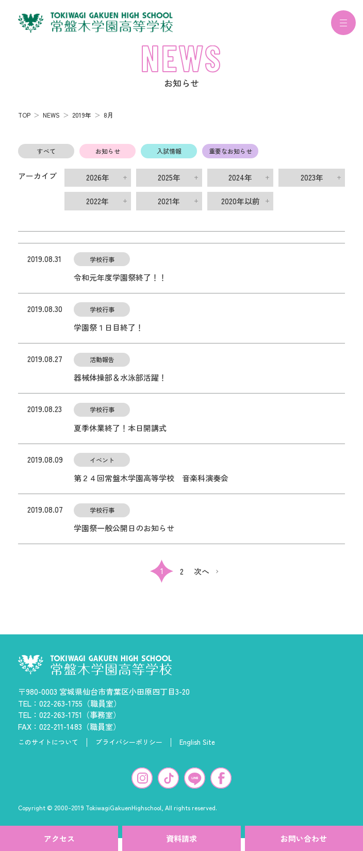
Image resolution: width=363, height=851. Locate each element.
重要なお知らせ (230, 157)
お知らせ (107, 157)
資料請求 (181, 838)
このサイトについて (48, 748)
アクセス (59, 838)
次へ (201, 577)
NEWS (51, 121)
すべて (46, 157)
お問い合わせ (303, 838)
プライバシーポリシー (128, 748)
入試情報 (169, 157)
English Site (197, 748)
